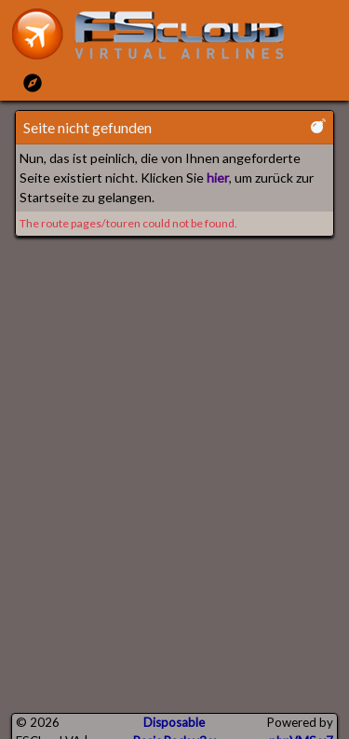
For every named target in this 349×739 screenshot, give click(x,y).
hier (218, 177)
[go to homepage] (156, 34)
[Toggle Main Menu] (32, 82)
